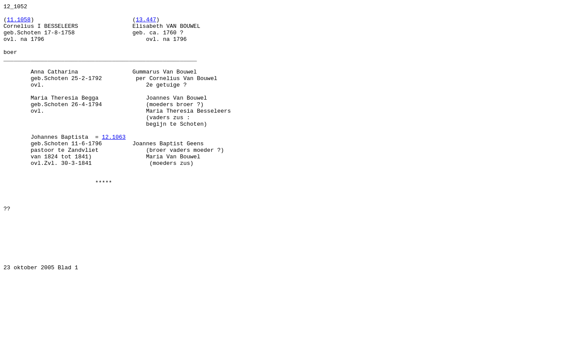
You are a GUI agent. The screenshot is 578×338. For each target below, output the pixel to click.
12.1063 (114, 164)
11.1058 (19, 23)
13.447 (146, 23)
